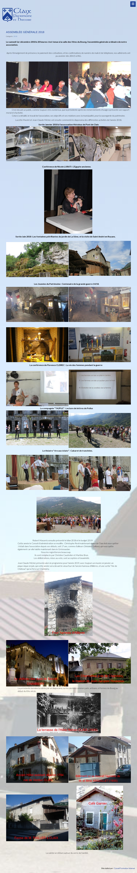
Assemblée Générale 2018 (25, 32)
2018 (15, 36)
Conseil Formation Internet (124, 868)
